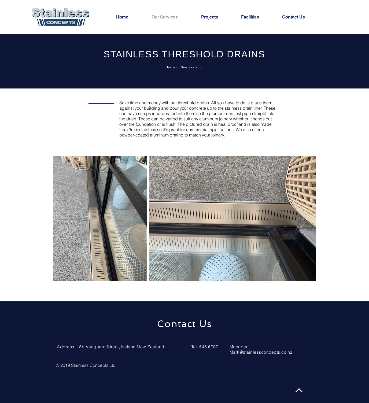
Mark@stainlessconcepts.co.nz (261, 352)
